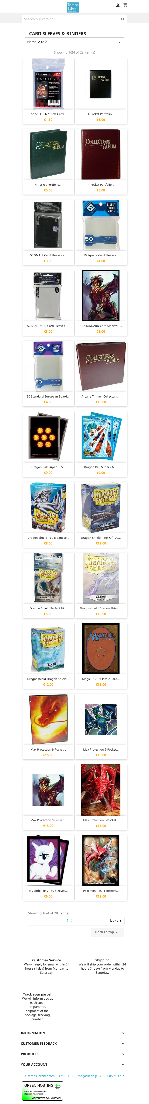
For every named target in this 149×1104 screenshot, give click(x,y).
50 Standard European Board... (48, 396)
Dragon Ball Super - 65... (48, 467)
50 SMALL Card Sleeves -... (48, 255)
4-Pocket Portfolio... (101, 114)
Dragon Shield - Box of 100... (101, 538)
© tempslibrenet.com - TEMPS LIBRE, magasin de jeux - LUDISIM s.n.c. (75, 1076)
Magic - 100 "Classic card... (101, 679)
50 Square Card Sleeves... (100, 255)
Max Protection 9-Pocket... (48, 749)
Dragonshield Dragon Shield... (101, 608)
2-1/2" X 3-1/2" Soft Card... (48, 114)
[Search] (74, 19)
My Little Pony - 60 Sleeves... (48, 891)
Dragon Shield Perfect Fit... (48, 608)
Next (116, 921)
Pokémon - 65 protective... (101, 891)
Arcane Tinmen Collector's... (101, 396)
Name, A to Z (74, 42)
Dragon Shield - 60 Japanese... (48, 538)
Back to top (107, 932)
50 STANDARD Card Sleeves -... (48, 326)
